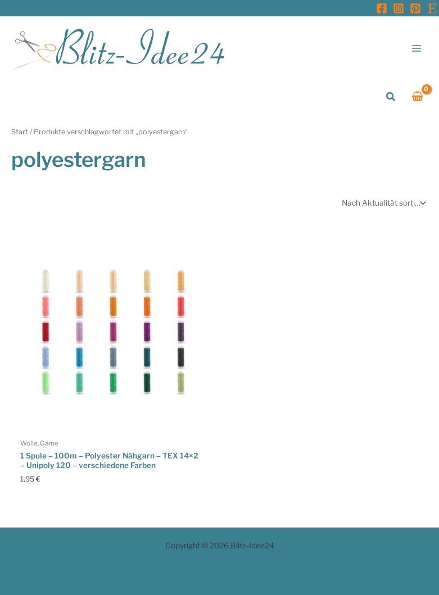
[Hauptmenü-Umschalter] (417, 48)
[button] (391, 97)
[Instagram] (398, 8)
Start (19, 132)
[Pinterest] (415, 8)
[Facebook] (381, 8)
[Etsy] (432, 8)
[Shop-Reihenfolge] (383, 202)
